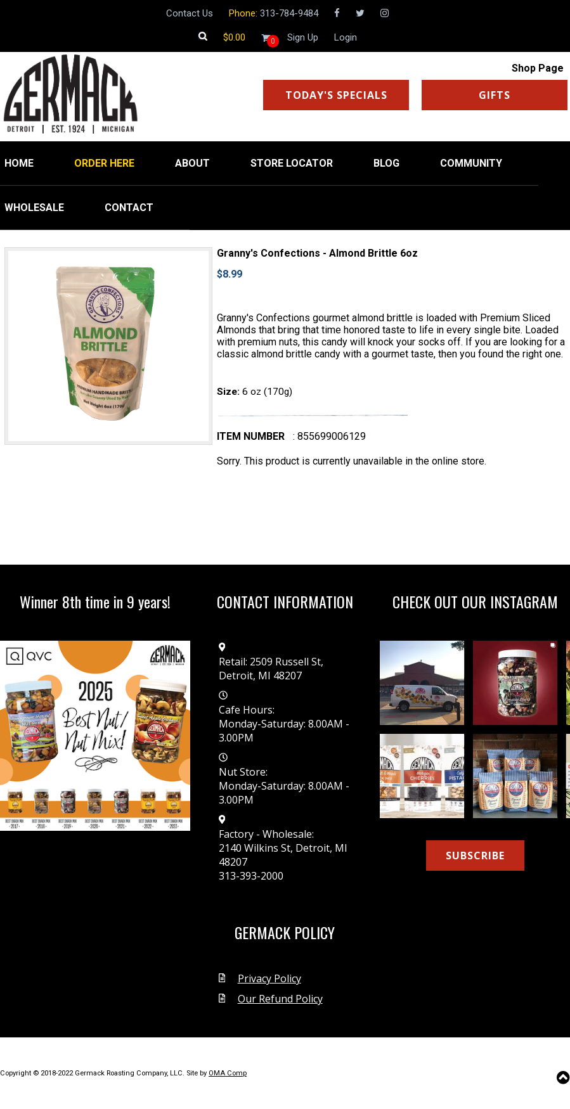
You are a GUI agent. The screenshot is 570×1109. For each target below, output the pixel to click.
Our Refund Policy (280, 999)
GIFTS (494, 95)
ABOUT (192, 163)
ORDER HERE (104, 163)
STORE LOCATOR (291, 163)
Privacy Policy (269, 978)
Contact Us (189, 13)
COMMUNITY (471, 163)
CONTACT (129, 208)
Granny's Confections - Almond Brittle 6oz (317, 253)
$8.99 (229, 274)
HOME (19, 163)
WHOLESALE (34, 208)
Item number (251, 436)
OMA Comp (228, 1073)
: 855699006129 (329, 436)
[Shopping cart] (234, 37)
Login (345, 37)
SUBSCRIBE (475, 855)
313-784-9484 (289, 13)
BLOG (386, 163)
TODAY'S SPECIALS (336, 95)
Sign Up (302, 37)
